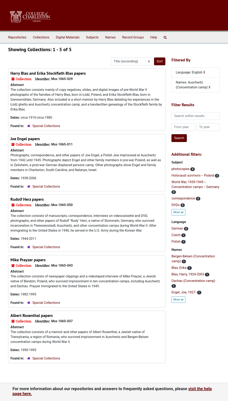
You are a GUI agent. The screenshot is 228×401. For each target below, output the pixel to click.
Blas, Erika (179, 268)
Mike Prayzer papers (27, 259)
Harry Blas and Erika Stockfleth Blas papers (48, 73)
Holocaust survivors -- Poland (193, 175)
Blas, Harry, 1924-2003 (188, 274)
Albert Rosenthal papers (31, 315)
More (178, 212)
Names (110, 37)
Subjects (92, 37)
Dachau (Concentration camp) (193, 281)
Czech (176, 235)
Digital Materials (67, 37)
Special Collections (46, 126)
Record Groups (133, 37)
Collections (41, 37)
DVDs (175, 205)
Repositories (17, 37)
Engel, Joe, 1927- (184, 292)
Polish (176, 241)
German (177, 228)
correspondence (183, 198)
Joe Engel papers (25, 138)
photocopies (180, 169)
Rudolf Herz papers (27, 199)
